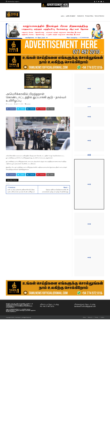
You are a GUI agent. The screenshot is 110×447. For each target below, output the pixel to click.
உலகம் (28, 104)
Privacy (96, 317)
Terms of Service (99, 16)
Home (84, 317)
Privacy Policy (89, 16)
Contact (102, 317)
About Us (90, 317)
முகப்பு (62, 16)
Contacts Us (80, 16)
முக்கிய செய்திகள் (70, 16)
